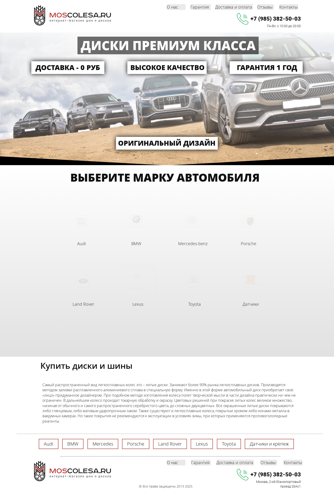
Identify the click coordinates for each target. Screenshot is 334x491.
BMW (136, 243)
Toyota (194, 304)
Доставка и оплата (233, 7)
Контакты (288, 7)
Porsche (248, 243)
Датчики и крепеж (269, 444)
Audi (81, 243)
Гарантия (199, 7)
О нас (172, 7)
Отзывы (265, 7)
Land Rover (83, 304)
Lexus (137, 304)
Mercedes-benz (193, 243)
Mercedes (103, 444)
